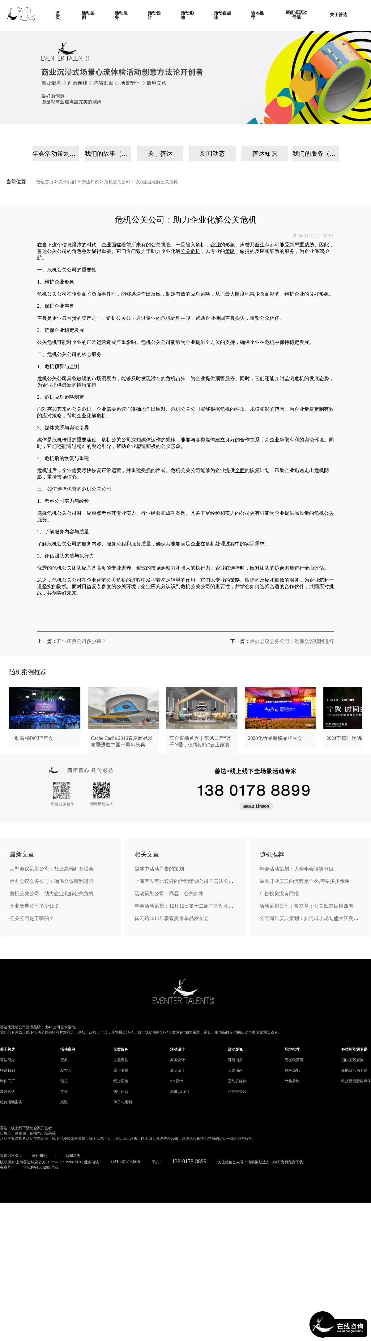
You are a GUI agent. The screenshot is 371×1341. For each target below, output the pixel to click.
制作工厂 (7, 1081)
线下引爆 (120, 1070)
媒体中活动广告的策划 (159, 868)
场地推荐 (292, 1049)
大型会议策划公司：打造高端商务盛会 (52, 868)
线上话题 (120, 1081)
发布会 (65, 1070)
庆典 (64, 1060)
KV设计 (176, 1081)
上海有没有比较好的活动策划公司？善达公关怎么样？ (193, 881)
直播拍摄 (235, 1060)
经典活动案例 (11, 1102)
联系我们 (7, 1070)
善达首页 (44, 182)
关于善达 (160, 153)
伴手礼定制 (122, 1102)
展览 (64, 1102)
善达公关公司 (52, 251)
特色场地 (292, 1070)
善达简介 (7, 1060)
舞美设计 (177, 1060)
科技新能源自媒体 (356, 1081)
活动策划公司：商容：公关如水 (169, 893)
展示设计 (177, 1070)
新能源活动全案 (354, 1070)
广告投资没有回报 (279, 893)
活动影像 (235, 1049)
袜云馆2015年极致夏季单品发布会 (171, 918)
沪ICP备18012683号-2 (40, 1167)
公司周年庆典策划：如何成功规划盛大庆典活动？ (313, 918)
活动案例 (67, 1049)
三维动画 (235, 1070)
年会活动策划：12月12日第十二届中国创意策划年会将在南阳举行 (206, 906)
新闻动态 (212, 153)
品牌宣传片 (237, 1091)
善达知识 (264, 153)
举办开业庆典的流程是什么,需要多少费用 (304, 881)
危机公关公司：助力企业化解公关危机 (141, 182)
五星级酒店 (294, 1060)
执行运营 (120, 1091)
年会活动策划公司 (55, 153)
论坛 (64, 1081)
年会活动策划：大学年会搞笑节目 (296, 868)
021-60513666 (125, 1161)
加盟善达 (7, 1091)
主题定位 (120, 1060)
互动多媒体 (237, 1081)
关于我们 (67, 182)
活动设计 (177, 1049)
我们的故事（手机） (108, 153)
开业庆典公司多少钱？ (81, 641)
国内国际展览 (352, 1060)
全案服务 (120, 1049)
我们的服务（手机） (315, 153)
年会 (64, 1091)
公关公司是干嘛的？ (32, 918)
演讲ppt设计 (180, 1091)
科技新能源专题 (354, 1049)
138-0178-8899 (189, 1161)
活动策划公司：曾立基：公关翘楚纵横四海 (306, 906)
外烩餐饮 (292, 1081)
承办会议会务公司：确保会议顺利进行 (292, 641)
